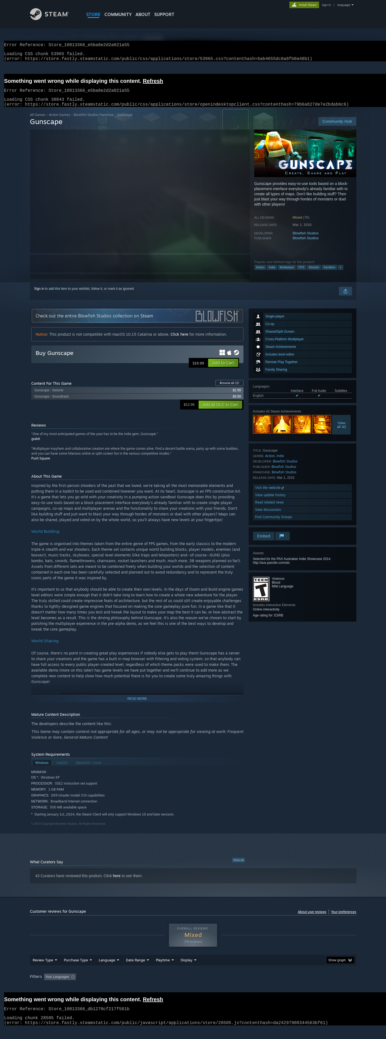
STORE (93, 14)
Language (107, 966)
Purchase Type (76, 966)
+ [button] (340, 273)
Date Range (135, 966)
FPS (301, 273)
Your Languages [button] (57, 983)
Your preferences (343, 918)
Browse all (229, 389)
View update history (270, 501)
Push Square (40, 465)
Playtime (163, 966)
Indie (272, 273)
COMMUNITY (118, 14)
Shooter (314, 273)
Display (186, 966)
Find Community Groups (273, 523)
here (117, 882)
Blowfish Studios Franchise (94, 121)
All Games (37, 121)
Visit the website (270, 494)
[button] (223, 369)
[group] (193, 983)
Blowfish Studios (306, 240)
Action (260, 273)
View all (238, 866)
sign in (326, 5)
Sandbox (329, 273)
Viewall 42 (341, 431)
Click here (179, 340)
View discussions (268, 516)
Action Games (59, 121)
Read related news (269, 509)
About (142, 14)
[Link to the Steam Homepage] (49, 18)
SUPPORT (164, 14)
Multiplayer (287, 273)
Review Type (43, 966)
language (343, 5)
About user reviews (312, 918)
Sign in (39, 295)
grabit (35, 445)
